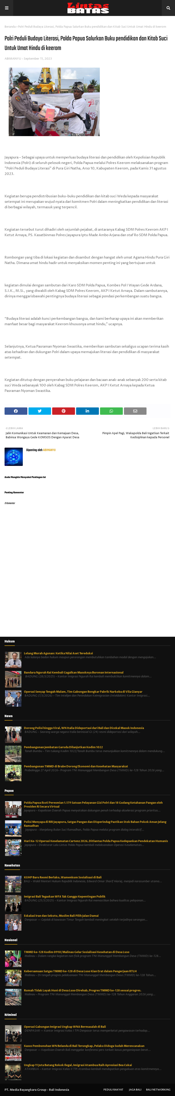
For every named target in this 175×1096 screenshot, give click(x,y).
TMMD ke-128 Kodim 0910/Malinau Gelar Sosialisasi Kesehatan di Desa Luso (76, 952)
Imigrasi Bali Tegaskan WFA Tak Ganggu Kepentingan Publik (65, 896)
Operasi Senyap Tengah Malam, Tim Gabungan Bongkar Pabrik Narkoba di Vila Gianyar (83, 692)
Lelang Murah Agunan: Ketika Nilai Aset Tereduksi (58, 653)
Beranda (10, 27)
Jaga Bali (135, 1089)
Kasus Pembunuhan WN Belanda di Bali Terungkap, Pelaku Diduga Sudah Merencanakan (84, 1046)
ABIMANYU (13, 59)
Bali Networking (158, 1089)
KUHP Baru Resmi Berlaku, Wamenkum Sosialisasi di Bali (63, 877)
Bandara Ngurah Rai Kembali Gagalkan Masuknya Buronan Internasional (74, 672)
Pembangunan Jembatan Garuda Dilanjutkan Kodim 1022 (63, 747)
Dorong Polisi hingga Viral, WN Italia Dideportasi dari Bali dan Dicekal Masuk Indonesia (84, 728)
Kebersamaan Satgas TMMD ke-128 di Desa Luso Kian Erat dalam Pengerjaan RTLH (80, 971)
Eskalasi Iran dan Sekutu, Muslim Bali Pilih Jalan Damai (61, 916)
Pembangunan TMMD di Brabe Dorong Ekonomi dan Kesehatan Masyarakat (76, 766)
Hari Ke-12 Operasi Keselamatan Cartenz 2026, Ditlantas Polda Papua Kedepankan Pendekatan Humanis (96, 841)
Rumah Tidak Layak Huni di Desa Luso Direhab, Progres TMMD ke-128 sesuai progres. (82, 990)
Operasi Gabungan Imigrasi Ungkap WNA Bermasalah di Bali (65, 1027)
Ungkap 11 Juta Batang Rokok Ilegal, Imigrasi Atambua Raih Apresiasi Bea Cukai (78, 1065)
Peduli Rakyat (113, 1089)
